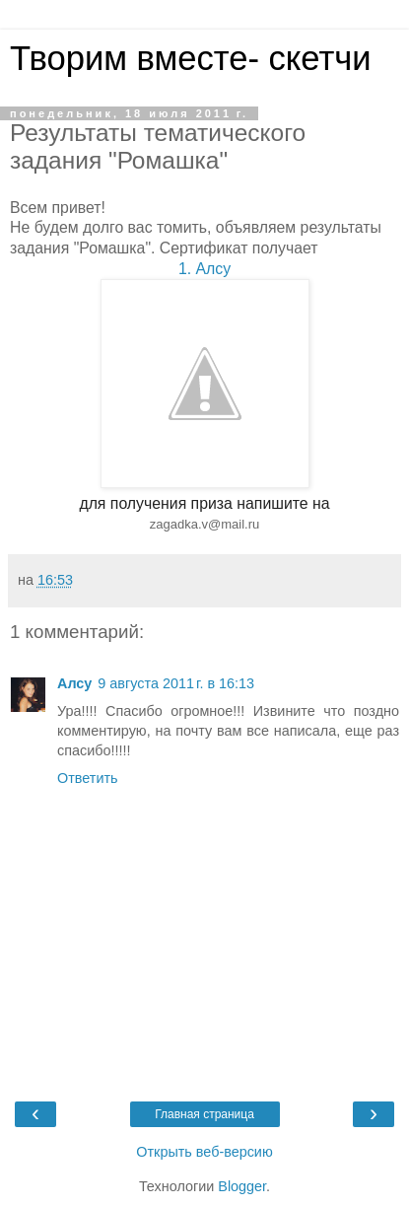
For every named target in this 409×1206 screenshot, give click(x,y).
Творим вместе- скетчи (191, 58)
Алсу (74, 683)
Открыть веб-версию (204, 1152)
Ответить (87, 778)
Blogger (242, 1186)
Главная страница (204, 1114)
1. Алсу (204, 268)
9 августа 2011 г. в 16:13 (176, 683)
